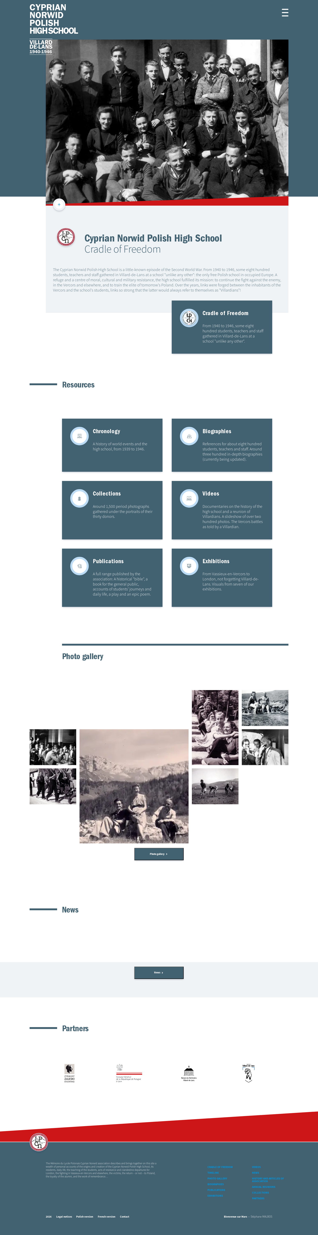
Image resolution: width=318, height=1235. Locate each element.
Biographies (215, 1184)
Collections (260, 1193)
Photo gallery (158, 854)
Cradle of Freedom (220, 1167)
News (158, 972)
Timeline (213, 1173)
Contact (124, 1217)
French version (106, 1217)
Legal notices (64, 1217)
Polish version (84, 1217)
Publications (216, 1190)
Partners (258, 1198)
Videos (256, 1167)
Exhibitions (215, 1196)
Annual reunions (263, 1187)
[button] (280, 12)
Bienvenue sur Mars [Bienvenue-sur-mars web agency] (235, 1217)
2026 (49, 1217)
